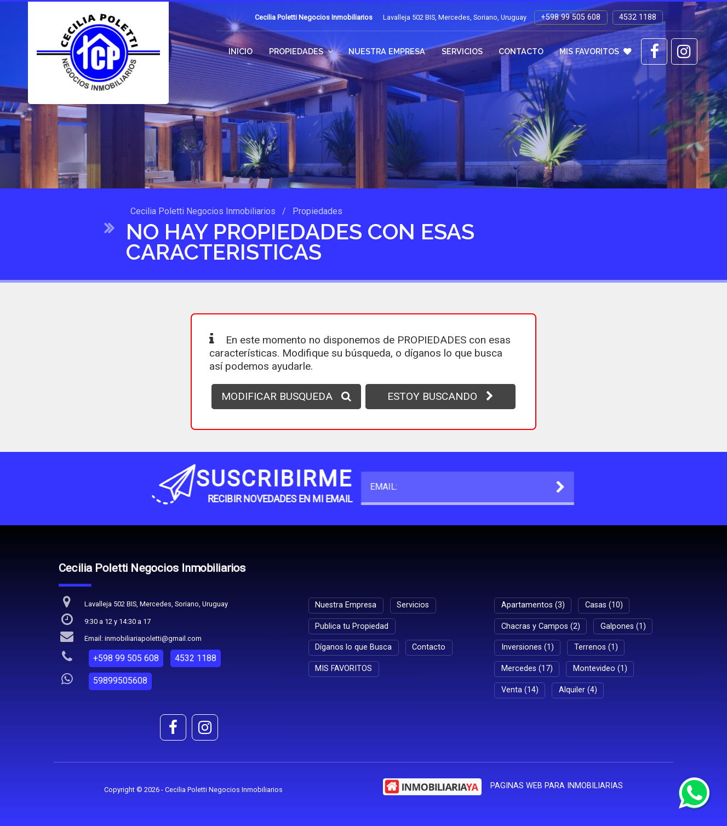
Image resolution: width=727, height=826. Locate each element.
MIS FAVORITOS (595, 51)
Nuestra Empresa (386, 51)
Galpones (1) (623, 626)
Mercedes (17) (527, 668)
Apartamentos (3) (533, 605)
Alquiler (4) (578, 690)
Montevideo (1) (600, 668)
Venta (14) (520, 690)
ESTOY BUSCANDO (440, 396)
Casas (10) (604, 605)
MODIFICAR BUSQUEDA (286, 396)
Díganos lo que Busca (353, 647)
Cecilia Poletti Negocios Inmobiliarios (203, 211)
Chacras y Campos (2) (540, 626)
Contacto (521, 51)
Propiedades (301, 51)
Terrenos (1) (596, 647)
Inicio (240, 51)
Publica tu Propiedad (351, 626)
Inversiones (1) (527, 647)
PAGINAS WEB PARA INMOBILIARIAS (556, 785)
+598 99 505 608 (570, 17)
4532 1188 (637, 17)
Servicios (462, 51)
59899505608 (120, 680)
